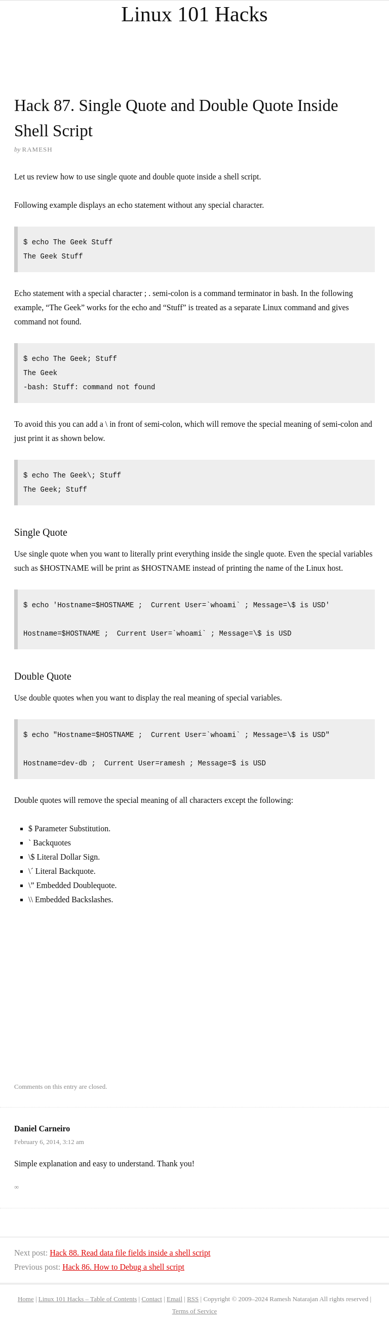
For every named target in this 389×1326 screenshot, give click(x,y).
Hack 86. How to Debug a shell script (123, 1267)
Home (26, 1299)
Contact (151, 1299)
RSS (193, 1299)
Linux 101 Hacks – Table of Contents (87, 1299)
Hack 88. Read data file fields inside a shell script (130, 1252)
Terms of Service (194, 1311)
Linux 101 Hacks (194, 14)
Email (174, 1299)
